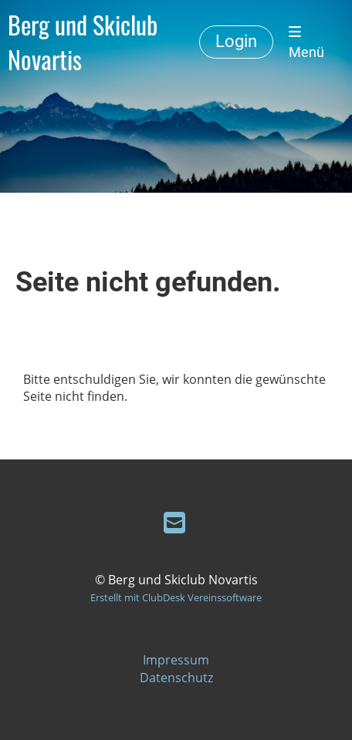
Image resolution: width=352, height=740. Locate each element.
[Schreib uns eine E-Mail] (174, 522)
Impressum (176, 659)
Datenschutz (176, 677)
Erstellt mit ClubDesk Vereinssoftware (176, 597)
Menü (306, 42)
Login (236, 41)
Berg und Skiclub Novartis (82, 42)
